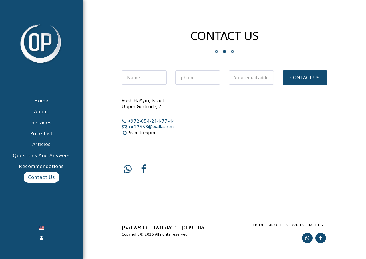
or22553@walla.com (148, 126)
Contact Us (304, 77)
